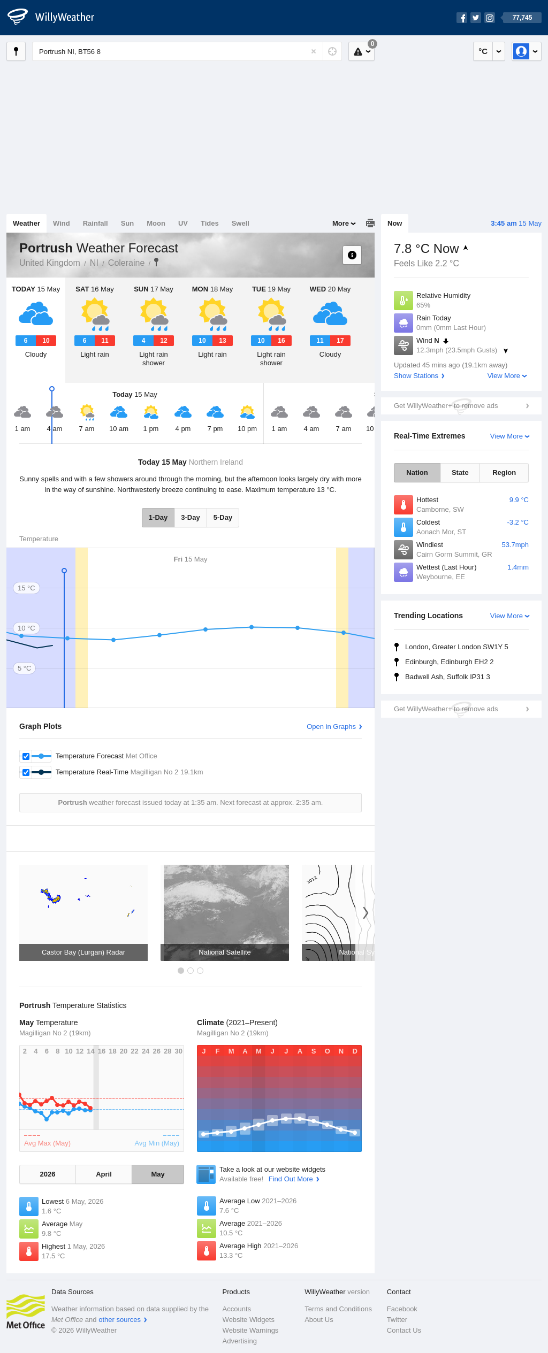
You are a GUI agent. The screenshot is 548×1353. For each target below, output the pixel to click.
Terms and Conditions (338, 1309)
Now (394, 223)
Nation (417, 472)
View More (504, 376)
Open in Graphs (331, 726)
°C (483, 51)
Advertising (240, 1341)
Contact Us (404, 1330)
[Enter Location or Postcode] (187, 51)
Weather (26, 223)
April (104, 1174)
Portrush (156, 262)
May (157, 1174)
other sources (119, 1320)
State (460, 472)
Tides (210, 223)
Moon (156, 223)
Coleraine (126, 262)
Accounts (237, 1309)
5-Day (223, 517)
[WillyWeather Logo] (56, 17)
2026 (47, 1174)
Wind (61, 223)
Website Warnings (251, 1330)
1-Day (158, 517)
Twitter (397, 1320)
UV (183, 223)
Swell (240, 223)
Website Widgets (249, 1320)
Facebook (402, 1309)
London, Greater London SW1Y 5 (456, 647)
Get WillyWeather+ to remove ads (446, 406)
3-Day (190, 517)
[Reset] (313, 51)
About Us (319, 1320)
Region (504, 472)
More (340, 223)
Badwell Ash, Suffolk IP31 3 (447, 677)
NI (94, 262)
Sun (127, 223)
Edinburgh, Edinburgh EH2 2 (449, 662)
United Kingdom (49, 262)
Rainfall (95, 223)
